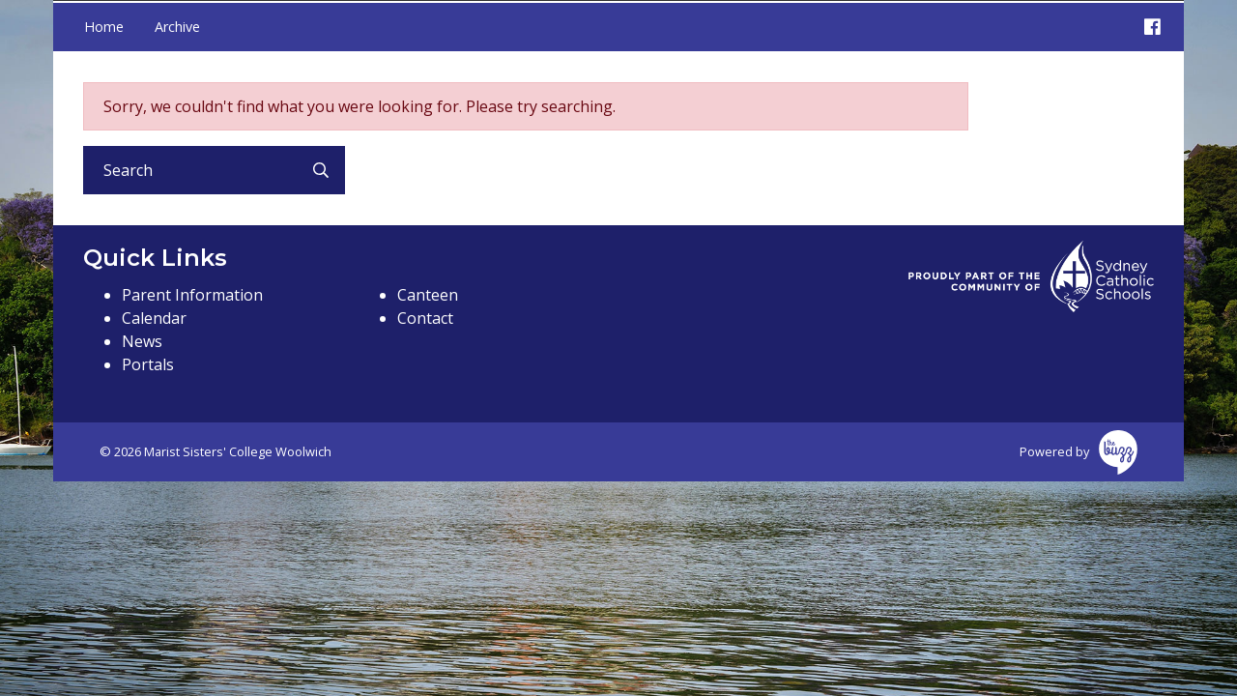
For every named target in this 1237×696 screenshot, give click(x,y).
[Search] (190, 170)
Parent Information (192, 294)
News (142, 341)
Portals (148, 364)
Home (104, 26)
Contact (425, 318)
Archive (177, 26)
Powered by (1078, 452)
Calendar (154, 318)
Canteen (427, 294)
